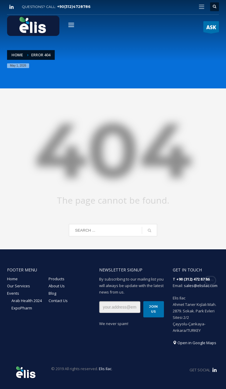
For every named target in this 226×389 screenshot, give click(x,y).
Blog (52, 293)
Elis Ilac (105, 368)
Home (12, 278)
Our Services (18, 286)
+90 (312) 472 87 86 (193, 279)
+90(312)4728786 (73, 6)
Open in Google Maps (194, 342)
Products (56, 278)
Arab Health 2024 (26, 300)
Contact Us (58, 300)
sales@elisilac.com (200, 285)
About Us (57, 286)
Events (13, 293)
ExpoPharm (21, 308)
